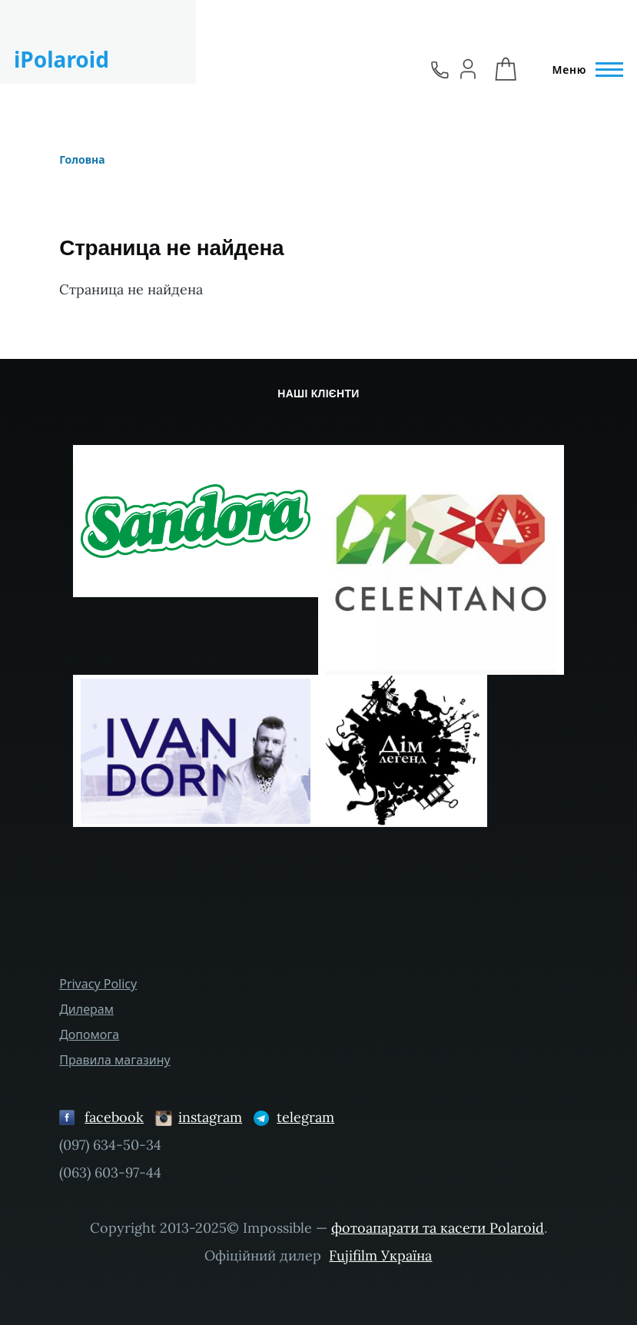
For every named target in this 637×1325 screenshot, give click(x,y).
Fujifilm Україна (380, 1255)
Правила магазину (115, 1059)
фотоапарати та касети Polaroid (437, 1228)
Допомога (89, 1034)
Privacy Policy (98, 983)
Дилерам (86, 1009)
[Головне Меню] (583, 70)
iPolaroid (61, 59)
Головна (82, 159)
